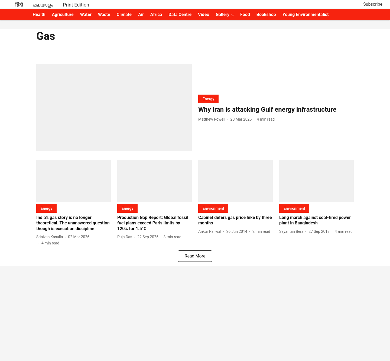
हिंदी (19, 5)
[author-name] (212, 119)
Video (203, 14)
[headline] (276, 109)
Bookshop (266, 14)
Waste (104, 14)
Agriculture (63, 14)
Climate (124, 14)
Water (86, 14)
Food (245, 14)
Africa (156, 14)
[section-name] (208, 98)
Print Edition (76, 5)
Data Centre (179, 14)
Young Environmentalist (305, 14)
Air (141, 14)
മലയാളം (43, 5)
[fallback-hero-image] (114, 107)
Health (38, 14)
